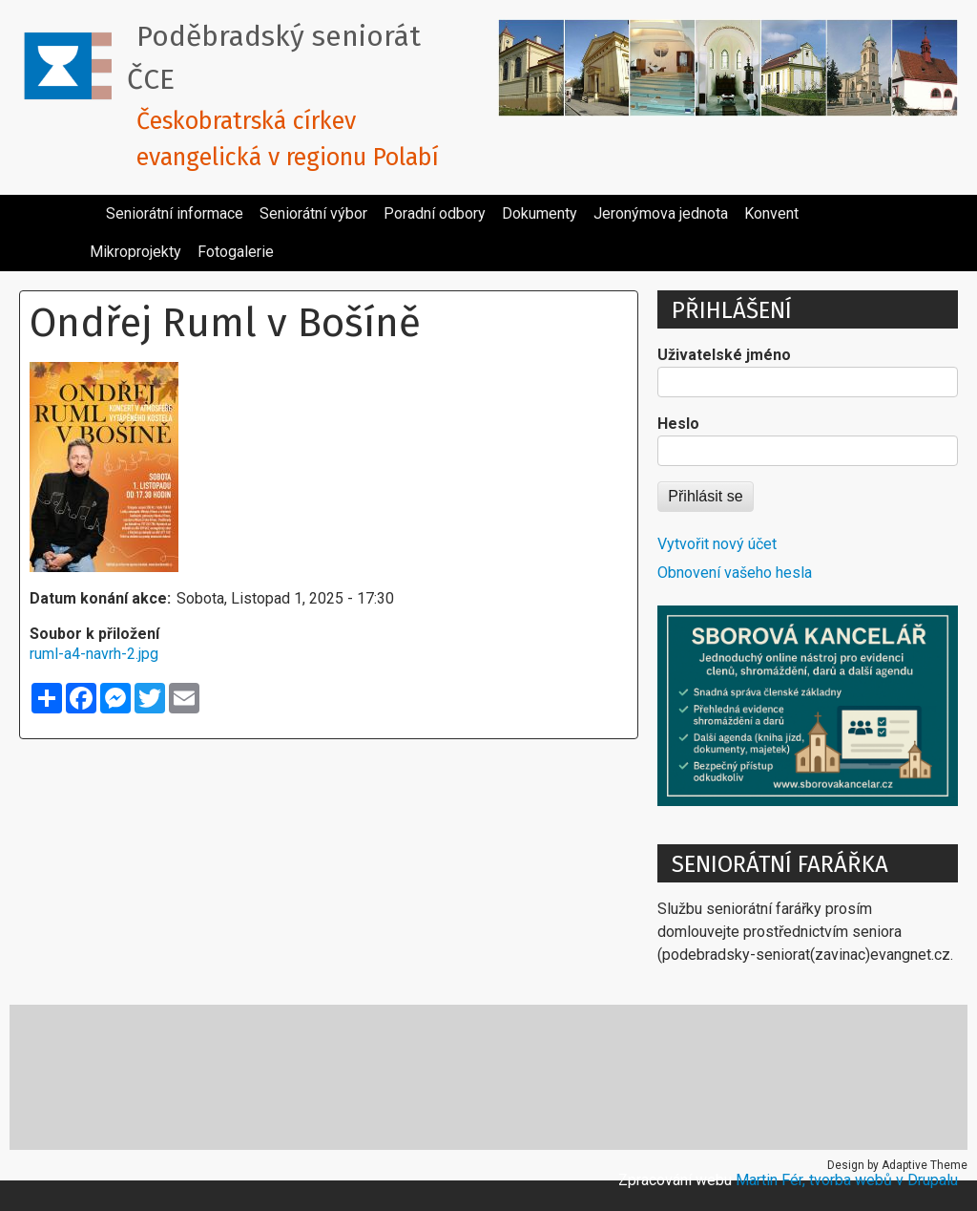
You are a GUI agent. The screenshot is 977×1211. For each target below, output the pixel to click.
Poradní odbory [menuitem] (435, 213)
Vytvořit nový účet (717, 544)
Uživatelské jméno (724, 355)
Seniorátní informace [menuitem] (174, 213)
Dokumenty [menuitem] (539, 213)
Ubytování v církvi (875, 1077)
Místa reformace (472, 1077)
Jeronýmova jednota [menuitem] (660, 213)
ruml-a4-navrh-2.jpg (94, 654)
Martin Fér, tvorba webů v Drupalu (847, 1180)
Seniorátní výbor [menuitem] (313, 213)
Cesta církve (89, 1077)
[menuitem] (89, 206)
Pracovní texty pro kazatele (672, 1077)
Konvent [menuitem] (771, 213)
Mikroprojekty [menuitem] (135, 252)
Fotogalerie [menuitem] (235, 252)
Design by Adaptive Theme (897, 1165)
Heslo (678, 423)
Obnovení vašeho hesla (734, 572)
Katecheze (328, 1077)
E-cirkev (211, 1077)
